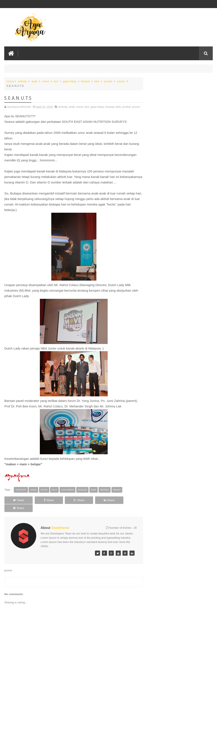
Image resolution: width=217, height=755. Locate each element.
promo (121, 81)
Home (10, 81)
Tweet (17, 500)
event (45, 81)
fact (56, 81)
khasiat (85, 81)
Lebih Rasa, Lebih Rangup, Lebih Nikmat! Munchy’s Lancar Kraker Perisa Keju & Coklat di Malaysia (180, 91)
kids (97, 81)
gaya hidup (69, 81)
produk (108, 81)
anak (35, 81)
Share (45, 500)
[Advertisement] (73, 719)
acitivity (22, 81)
